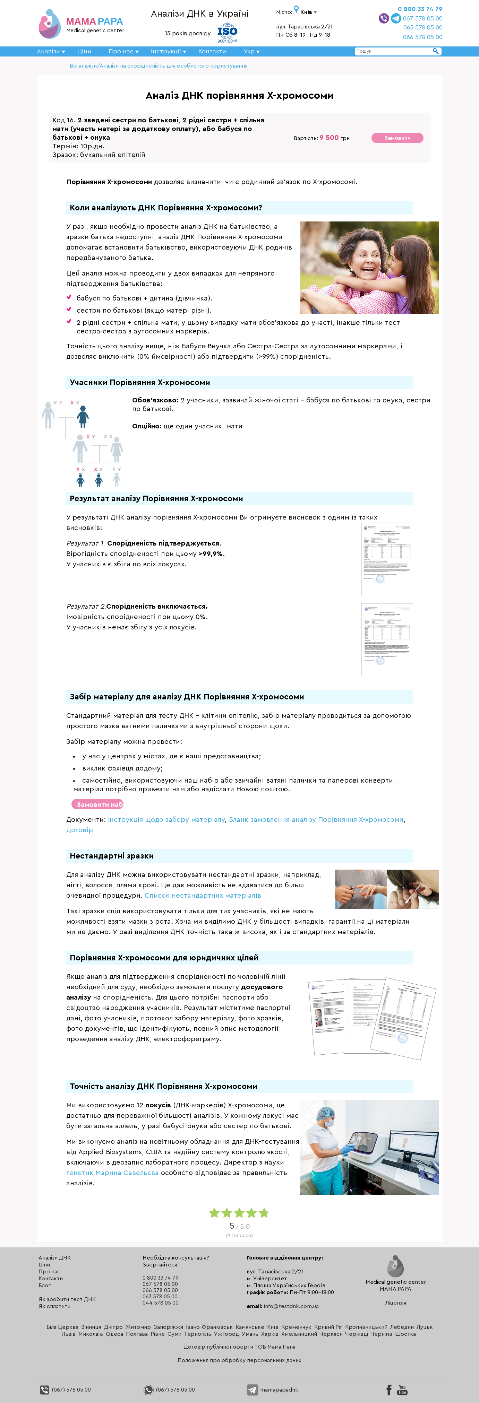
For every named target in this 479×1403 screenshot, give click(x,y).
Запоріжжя (168, 1327)
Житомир (138, 1327)
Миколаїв (90, 1334)
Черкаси (331, 1334)
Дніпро (113, 1327)
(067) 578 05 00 (65, 1390)
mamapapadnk (272, 1390)
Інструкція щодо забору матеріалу (166, 819)
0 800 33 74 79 (420, 9)
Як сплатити (54, 1306)
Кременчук (296, 1327)
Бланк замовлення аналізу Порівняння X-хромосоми (316, 819)
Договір (79, 830)
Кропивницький (366, 1327)
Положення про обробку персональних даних (239, 1360)
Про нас (49, 1271)
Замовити (397, 138)
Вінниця (91, 1327)
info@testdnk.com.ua (291, 1306)
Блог (45, 1285)
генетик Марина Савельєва (112, 1172)
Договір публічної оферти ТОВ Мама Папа (240, 1347)
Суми (174, 1334)
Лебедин (402, 1327)
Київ (273, 1327)
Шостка (405, 1334)
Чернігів (381, 1334)
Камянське (250, 1327)
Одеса (114, 1334)
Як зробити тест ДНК (67, 1299)
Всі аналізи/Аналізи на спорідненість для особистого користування (159, 66)
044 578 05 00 (161, 1303)
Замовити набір (100, 804)
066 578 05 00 (423, 37)
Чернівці (356, 1334)
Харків (270, 1334)
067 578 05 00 (423, 18)
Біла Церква (62, 1327)
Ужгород (226, 1334)
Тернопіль (197, 1334)
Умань (250, 1334)
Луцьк (425, 1327)
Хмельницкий (299, 1334)
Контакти (212, 51)
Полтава (137, 1334)
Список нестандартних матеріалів (203, 895)
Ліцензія (395, 1303)
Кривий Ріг (328, 1327)
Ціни (84, 51)
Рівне (158, 1334)
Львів (69, 1334)
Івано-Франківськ (209, 1327)
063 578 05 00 (423, 27)
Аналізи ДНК (55, 1258)
